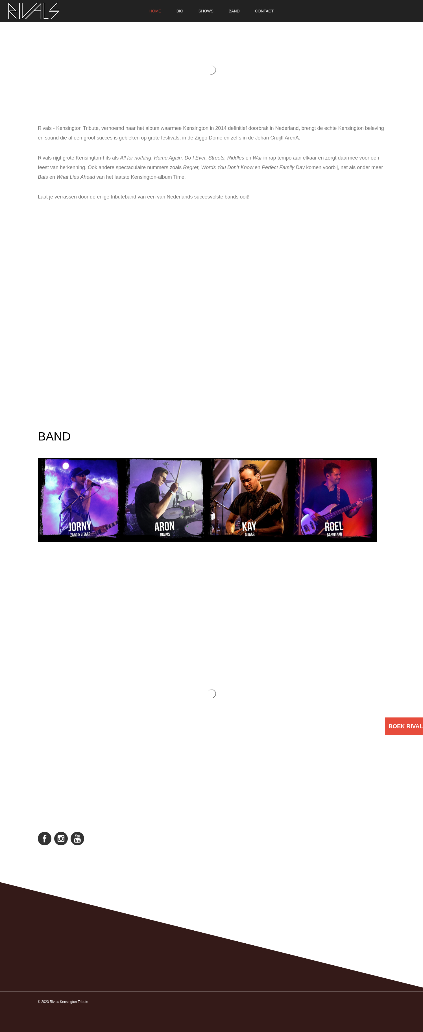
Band (234, 11)
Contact (264, 11)
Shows (206, 11)
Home (155, 11)
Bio (179, 11)
